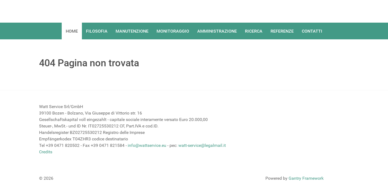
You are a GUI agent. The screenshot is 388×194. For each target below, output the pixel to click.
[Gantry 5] (59, 11)
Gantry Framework (306, 178)
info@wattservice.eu (147, 145)
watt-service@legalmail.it (202, 145)
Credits (45, 151)
